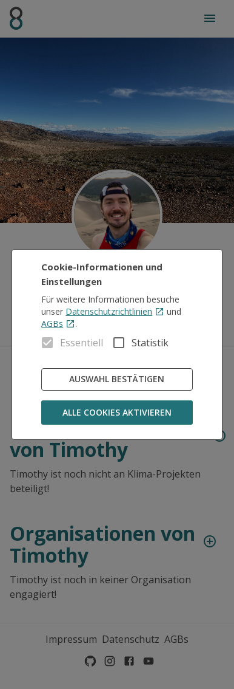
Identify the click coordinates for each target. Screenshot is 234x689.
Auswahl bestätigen (117, 379)
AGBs (58, 323)
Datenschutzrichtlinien (114, 311)
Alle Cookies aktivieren (116, 412)
